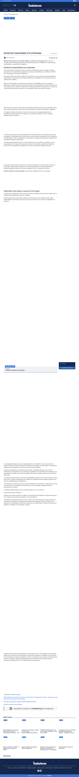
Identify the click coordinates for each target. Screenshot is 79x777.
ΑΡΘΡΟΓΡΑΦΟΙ (62, 767)
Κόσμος (27, 10)
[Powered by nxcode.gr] (49, 775)
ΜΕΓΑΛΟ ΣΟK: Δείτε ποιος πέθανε (13, 704)
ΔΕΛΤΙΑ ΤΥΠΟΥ (69, 767)
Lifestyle (41, 10)
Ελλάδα (6, 10)
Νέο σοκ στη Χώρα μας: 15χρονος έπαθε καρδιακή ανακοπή (20, 701)
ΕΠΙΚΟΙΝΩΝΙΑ (55, 767)
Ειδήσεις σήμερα (15, 694)
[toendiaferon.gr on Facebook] (73, 1)
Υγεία (63, 10)
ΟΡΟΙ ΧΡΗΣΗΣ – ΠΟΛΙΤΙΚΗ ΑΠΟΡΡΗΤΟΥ (18, 767)
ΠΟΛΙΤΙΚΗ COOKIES (40, 767)
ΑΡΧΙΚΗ (8, 767)
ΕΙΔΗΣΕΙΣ (6, 18)
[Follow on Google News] (31, 708)
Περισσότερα (71, 10)
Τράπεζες (57, 10)
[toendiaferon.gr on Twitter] (75, 1)
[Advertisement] (30, 98)
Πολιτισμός (49, 10)
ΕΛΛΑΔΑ (12, 18)
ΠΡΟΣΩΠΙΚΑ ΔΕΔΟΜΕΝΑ (31, 767)
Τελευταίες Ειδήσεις (7, 1)
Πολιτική (20, 10)
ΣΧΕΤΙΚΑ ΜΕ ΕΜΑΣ (49, 767)
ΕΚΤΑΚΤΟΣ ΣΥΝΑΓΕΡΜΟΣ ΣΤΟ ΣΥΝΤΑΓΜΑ (15, 370)
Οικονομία (13, 10)
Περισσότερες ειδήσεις (67, 367)
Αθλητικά (34, 10)
